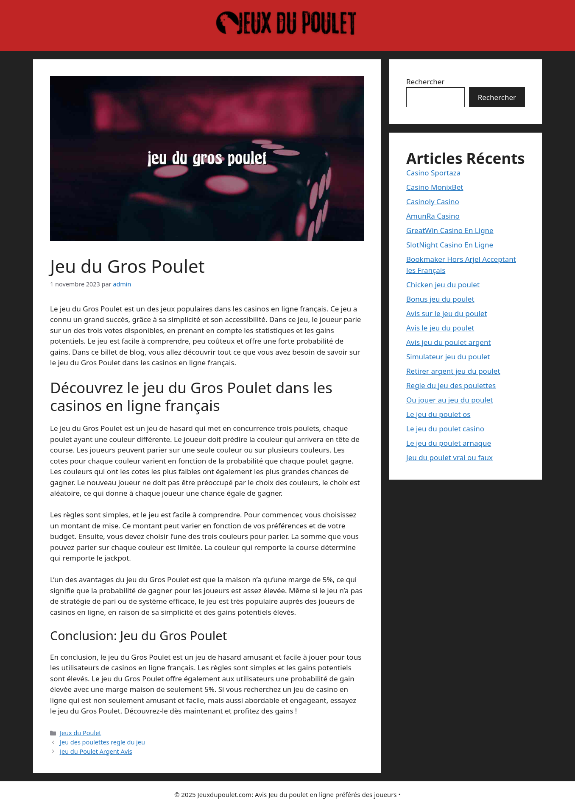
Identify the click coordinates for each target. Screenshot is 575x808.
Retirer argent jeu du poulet (453, 371)
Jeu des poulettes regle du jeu (102, 742)
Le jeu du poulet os (438, 414)
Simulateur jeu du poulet (448, 356)
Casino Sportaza (433, 173)
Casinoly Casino (432, 201)
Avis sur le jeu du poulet (446, 313)
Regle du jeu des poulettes (451, 385)
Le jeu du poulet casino (445, 428)
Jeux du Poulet (80, 733)
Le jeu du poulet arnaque (448, 443)
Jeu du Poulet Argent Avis (96, 751)
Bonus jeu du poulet (440, 299)
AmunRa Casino (433, 216)
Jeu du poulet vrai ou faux (449, 457)
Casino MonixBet (434, 187)
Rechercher (425, 81)
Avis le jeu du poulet (440, 328)
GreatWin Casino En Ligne (450, 230)
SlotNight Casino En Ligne (449, 245)
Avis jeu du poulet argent (448, 342)
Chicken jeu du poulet (443, 284)
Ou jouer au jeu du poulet (449, 400)
